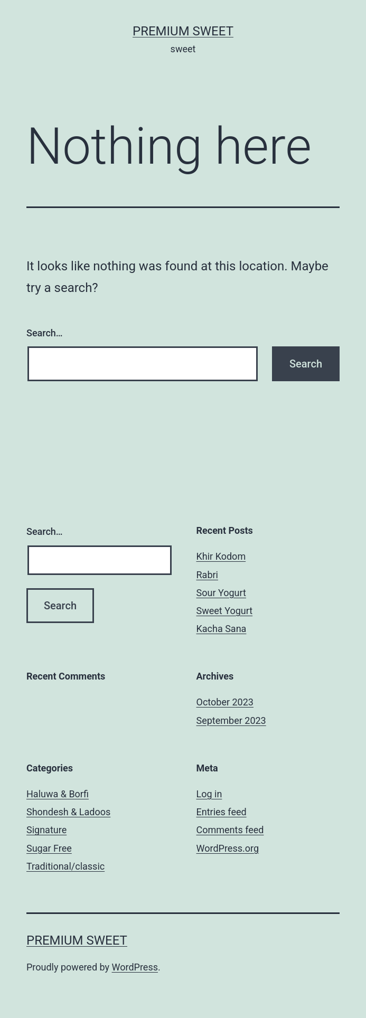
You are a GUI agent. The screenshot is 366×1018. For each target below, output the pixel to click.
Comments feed (230, 829)
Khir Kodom (221, 556)
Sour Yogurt (221, 592)
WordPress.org (227, 848)
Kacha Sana (221, 628)
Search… (44, 332)
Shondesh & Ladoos (68, 811)
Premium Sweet (183, 31)
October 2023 (225, 702)
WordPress (135, 967)
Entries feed (221, 811)
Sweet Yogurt (224, 610)
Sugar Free (49, 848)
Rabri (207, 574)
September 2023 (231, 720)
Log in (209, 793)
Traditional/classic (65, 866)
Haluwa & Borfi (57, 793)
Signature (46, 829)
